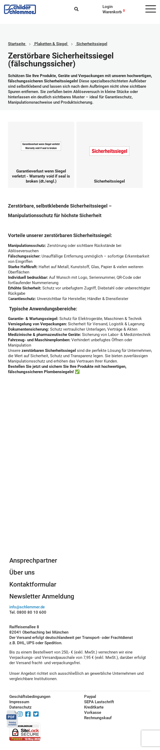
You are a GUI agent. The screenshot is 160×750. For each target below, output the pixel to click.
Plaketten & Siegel (50, 43)
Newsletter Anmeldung (41, 596)
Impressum (19, 702)
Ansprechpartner (33, 560)
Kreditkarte (94, 707)
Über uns (22, 572)
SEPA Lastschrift (99, 702)
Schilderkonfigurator (80, 506)
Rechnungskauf (98, 717)
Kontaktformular (32, 584)
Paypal (90, 696)
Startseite (16, 43)
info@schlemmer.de (27, 607)
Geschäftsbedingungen (29, 696)
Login (107, 6)
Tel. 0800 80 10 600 (27, 612)
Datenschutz (20, 707)
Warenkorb (112, 12)
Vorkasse (92, 712)
